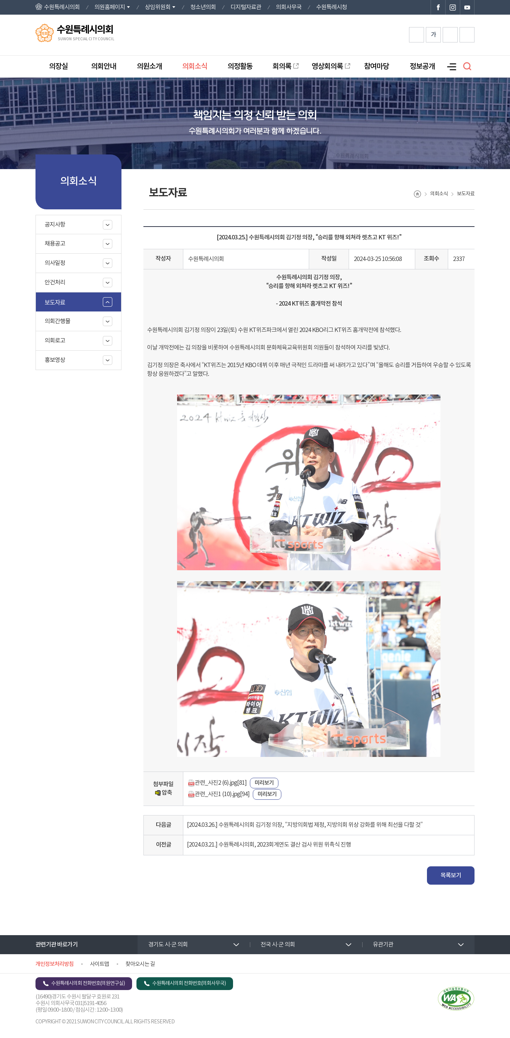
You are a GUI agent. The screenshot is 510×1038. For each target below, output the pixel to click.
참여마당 (376, 66)
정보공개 (422, 66)
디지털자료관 (245, 7)
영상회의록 (327, 66)
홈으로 (417, 194)
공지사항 (55, 224)
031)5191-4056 (90, 1003)
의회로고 (55, 340)
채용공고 (55, 243)
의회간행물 (57, 321)
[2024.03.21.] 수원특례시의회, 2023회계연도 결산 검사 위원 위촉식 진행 (269, 844)
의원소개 (149, 66)
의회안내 (103, 66)
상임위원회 (157, 7)
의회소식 (194, 66)
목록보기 (450, 875)
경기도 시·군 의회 (168, 944)
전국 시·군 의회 (277, 944)
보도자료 (55, 302)
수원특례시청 (331, 7)
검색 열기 (467, 66)
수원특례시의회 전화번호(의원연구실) (88, 983)
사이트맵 (99, 964)
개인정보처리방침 (54, 964)
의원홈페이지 (109, 7)
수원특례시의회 (62, 7)
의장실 (58, 66)
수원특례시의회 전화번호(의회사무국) (189, 983)
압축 (163, 792)
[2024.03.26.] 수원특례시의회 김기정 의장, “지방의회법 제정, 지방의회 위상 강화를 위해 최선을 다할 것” (305, 825)
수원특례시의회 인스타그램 (452, 7)
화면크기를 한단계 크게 (416, 34)
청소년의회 (203, 7)
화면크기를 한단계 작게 (450, 34)
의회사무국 (288, 7)
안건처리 (55, 282)
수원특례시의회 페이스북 (438, 7)
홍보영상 (55, 360)
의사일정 (55, 263)
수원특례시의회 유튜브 (467, 7)
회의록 (282, 66)
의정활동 (240, 66)
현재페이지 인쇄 (467, 34)
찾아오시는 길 (140, 964)
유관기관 (383, 944)
